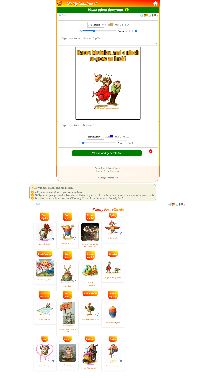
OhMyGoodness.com (109, 177)
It (157, 15)
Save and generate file (107, 153)
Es (150, 15)
